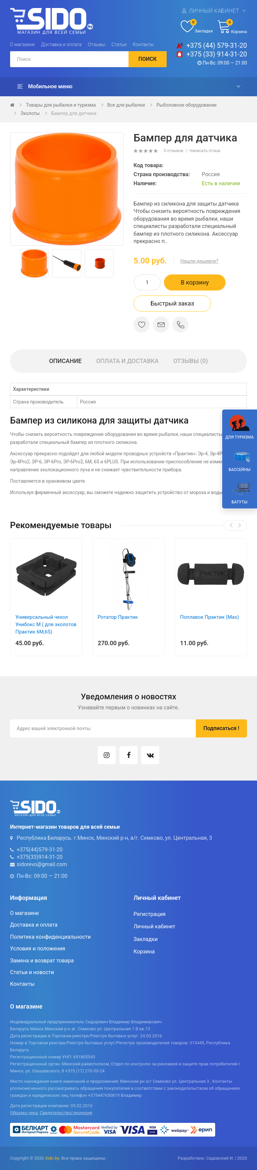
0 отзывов (173, 151)
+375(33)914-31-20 (40, 857)
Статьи (118, 44)
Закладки (146, 939)
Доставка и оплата (61, 44)
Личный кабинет (214, 11)
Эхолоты (30, 113)
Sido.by (52, 1158)
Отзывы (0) (190, 360)
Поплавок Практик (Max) (209, 617)
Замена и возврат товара (42, 960)
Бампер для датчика (73, 113)
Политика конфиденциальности (50, 937)
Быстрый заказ (172, 303)
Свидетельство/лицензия (66, 1112)
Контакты (143, 44)
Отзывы (96, 44)
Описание (65, 360)
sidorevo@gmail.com (42, 864)
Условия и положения (37, 948)
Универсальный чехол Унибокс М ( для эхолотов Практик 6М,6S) (46, 624)
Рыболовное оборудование (186, 105)
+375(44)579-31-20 (40, 849)
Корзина (144, 951)
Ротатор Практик (118, 617)
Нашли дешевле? (199, 261)
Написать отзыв (205, 151)
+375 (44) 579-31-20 (216, 45)
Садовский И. (220, 1158)
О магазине (22, 44)
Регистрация (150, 914)
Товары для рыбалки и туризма (61, 105)
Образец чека (24, 1112)
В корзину (195, 282)
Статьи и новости (32, 972)
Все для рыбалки (126, 105)
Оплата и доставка (127, 360)
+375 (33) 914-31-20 (216, 54)
